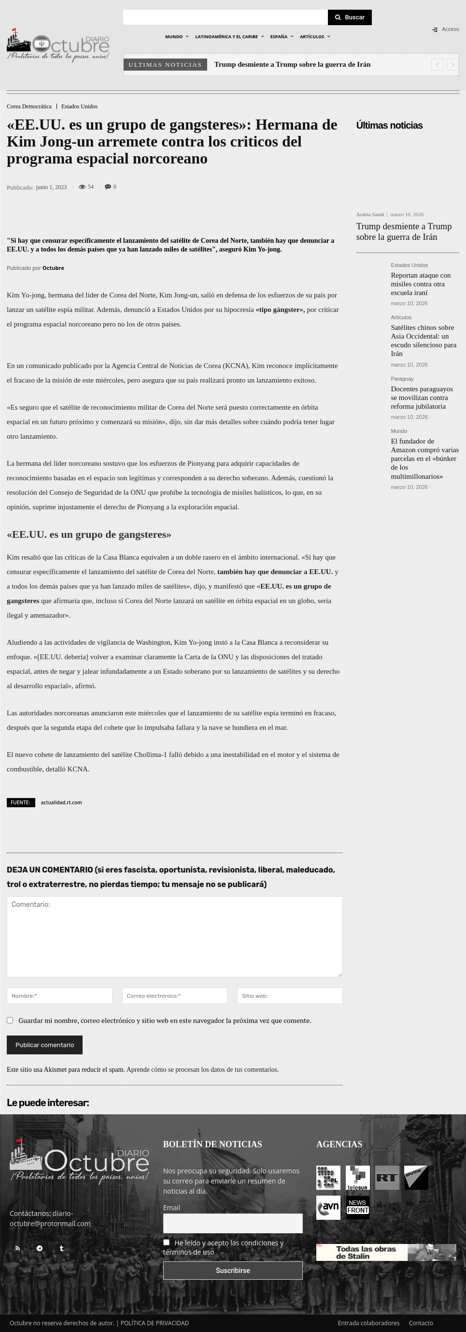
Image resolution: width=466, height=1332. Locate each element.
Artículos (401, 299)
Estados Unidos (79, 106)
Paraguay (402, 346)
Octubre (53, 267)
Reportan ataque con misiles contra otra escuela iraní (423, 272)
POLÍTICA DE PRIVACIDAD (155, 1323)
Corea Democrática (29, 106)
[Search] (350, 17)
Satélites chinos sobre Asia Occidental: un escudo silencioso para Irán (421, 315)
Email (172, 1207)
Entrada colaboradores (369, 1323)
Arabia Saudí (370, 214)
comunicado (43, 366)
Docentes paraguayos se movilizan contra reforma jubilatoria (420, 362)
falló (176, 754)
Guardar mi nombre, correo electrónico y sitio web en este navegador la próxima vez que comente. (165, 1020)
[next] (453, 65)
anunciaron (107, 713)
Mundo (399, 393)
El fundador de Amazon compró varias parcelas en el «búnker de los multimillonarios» (424, 413)
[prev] (437, 65)
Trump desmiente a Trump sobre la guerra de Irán (292, 64)
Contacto (421, 1323)
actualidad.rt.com (61, 802)
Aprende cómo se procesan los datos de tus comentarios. (203, 1069)
